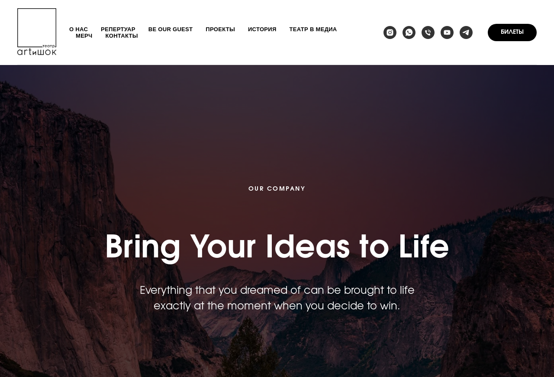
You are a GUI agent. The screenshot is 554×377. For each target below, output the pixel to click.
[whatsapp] (409, 32)
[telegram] (466, 32)
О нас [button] (78, 29)
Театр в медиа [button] (313, 29)
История (262, 29)
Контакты (122, 35)
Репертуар (118, 29)
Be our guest (170, 29)
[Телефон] (428, 32)
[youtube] (447, 32)
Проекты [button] (220, 29)
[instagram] (389, 32)
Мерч (84, 35)
